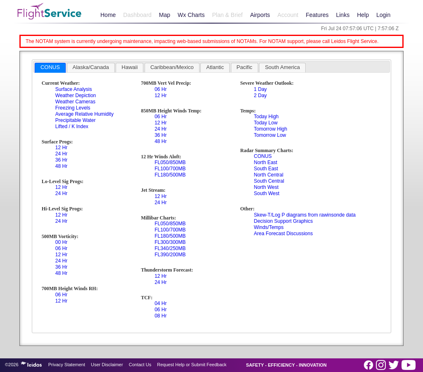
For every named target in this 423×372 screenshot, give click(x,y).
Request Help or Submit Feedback (191, 364)
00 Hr (61, 242)
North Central (268, 175)
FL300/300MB (169, 242)
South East (266, 169)
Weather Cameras (75, 102)
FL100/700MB (169, 169)
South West (266, 193)
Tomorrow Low (270, 135)
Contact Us (140, 364)
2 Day (260, 95)
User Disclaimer (107, 364)
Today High (266, 116)
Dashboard (137, 15)
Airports (260, 15)
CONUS (262, 156)
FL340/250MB (169, 248)
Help (363, 15)
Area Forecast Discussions (283, 233)
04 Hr (160, 303)
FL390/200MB (169, 255)
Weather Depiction (75, 95)
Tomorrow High (270, 129)
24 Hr (61, 154)
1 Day (260, 89)
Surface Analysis (73, 89)
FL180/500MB (169, 175)
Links (342, 15)
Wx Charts (191, 15)
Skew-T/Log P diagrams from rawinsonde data (305, 215)
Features (317, 15)
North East (265, 162)
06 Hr (61, 248)
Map (164, 15)
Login (383, 15)
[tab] (50, 68)
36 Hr (61, 160)
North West (266, 187)
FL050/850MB (169, 162)
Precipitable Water (75, 120)
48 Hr (61, 166)
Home (108, 15)
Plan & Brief (227, 15)
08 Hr (160, 316)
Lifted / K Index (71, 126)
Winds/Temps (268, 227)
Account (288, 15)
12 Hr (61, 147)
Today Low (265, 123)
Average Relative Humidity (84, 114)
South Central (269, 181)
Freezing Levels (72, 108)
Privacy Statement (66, 364)
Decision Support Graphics (283, 221)
